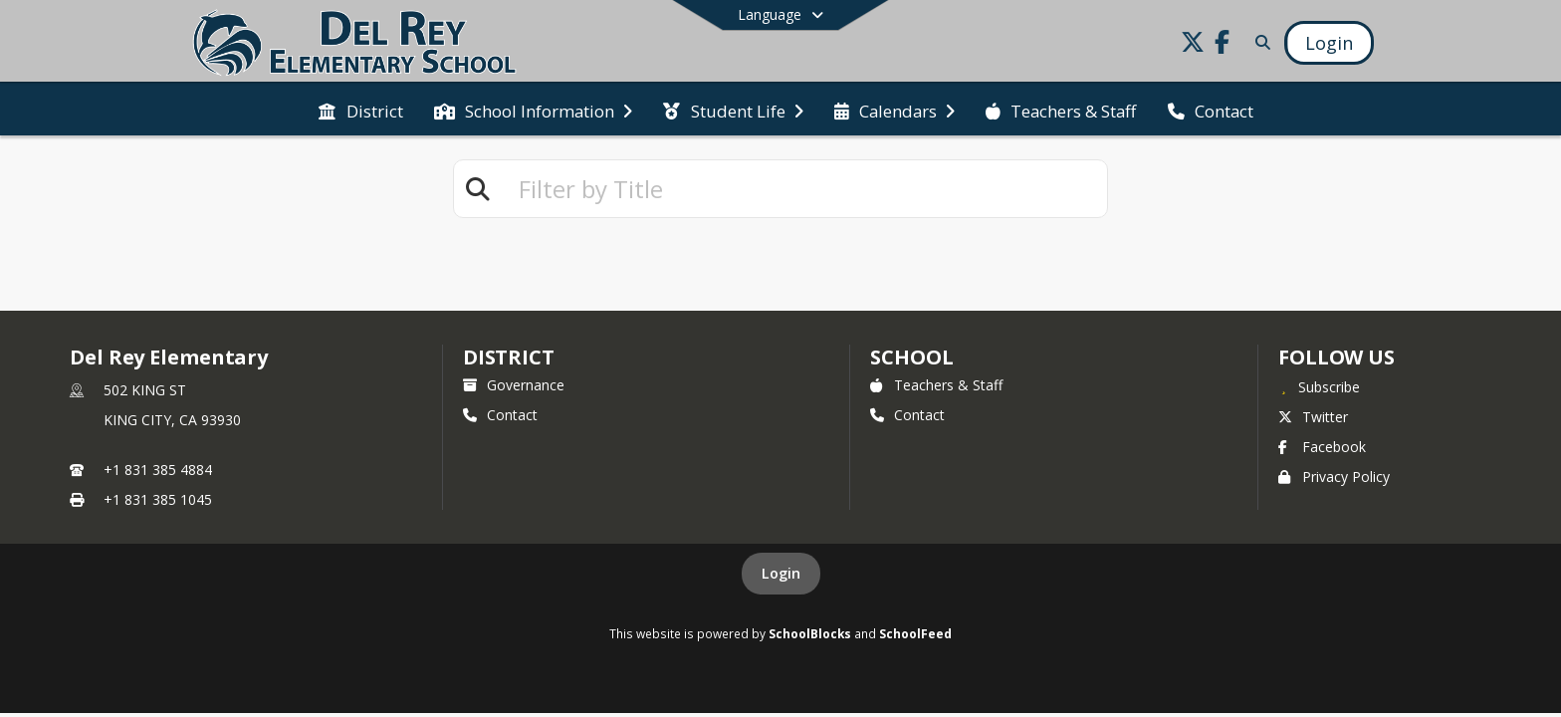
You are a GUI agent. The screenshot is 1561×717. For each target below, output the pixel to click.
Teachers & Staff (936, 384)
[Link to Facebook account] (1222, 45)
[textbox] (804, 188)
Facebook (1322, 446)
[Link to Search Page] (1258, 42)
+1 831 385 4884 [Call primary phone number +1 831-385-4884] (158, 469)
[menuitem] (360, 109)
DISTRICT (509, 357)
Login (781, 573)
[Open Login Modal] (1329, 43)
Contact (500, 414)
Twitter (1313, 416)
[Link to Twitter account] (1193, 45)
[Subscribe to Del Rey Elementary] (1319, 386)
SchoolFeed (915, 633)
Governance (513, 384)
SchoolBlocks (810, 633)
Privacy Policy (1334, 476)
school (911, 357)
